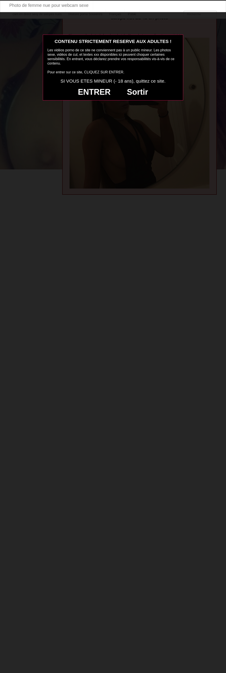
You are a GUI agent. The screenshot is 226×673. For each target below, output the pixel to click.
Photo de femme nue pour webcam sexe (49, 5)
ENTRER (94, 91)
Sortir (137, 91)
